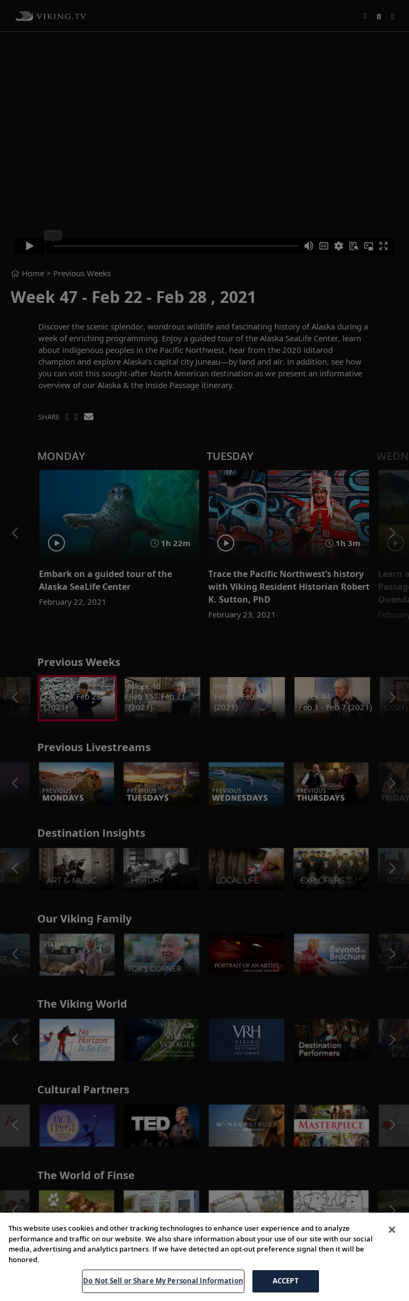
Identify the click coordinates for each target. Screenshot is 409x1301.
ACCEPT (286, 1281)
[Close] (392, 1229)
